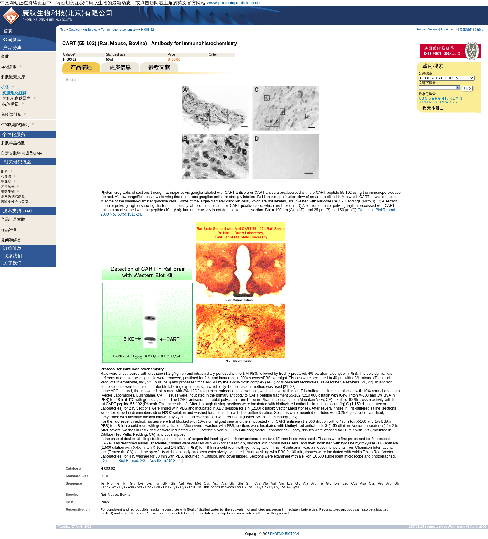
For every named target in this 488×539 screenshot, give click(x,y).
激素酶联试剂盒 (13, 196)
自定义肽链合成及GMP (22, 153)
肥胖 (4, 171)
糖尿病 (6, 181)
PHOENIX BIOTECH (284, 534)
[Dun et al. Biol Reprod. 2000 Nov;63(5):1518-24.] (142, 460)
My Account (449, 29)
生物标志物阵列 (17, 124)
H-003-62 (147, 29)
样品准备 (9, 229)
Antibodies (90, 29)
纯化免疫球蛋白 (19, 98)
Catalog (74, 29)
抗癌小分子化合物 (14, 201)
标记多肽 (11, 66)
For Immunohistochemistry (119, 29)
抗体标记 (13, 104)
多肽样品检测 (13, 143)
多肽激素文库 (13, 77)
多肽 (5, 56)
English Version (428, 29)
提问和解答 (11, 240)
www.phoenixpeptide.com (233, 2)
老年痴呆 (8, 186)
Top (62, 29)
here (168, 513)
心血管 (6, 176)
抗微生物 (8, 191)
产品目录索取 (13, 219)
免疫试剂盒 (13, 114)
